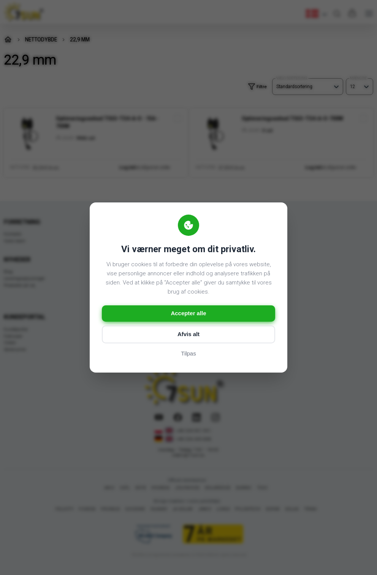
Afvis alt (188, 334)
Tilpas (188, 354)
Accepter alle (188, 313)
